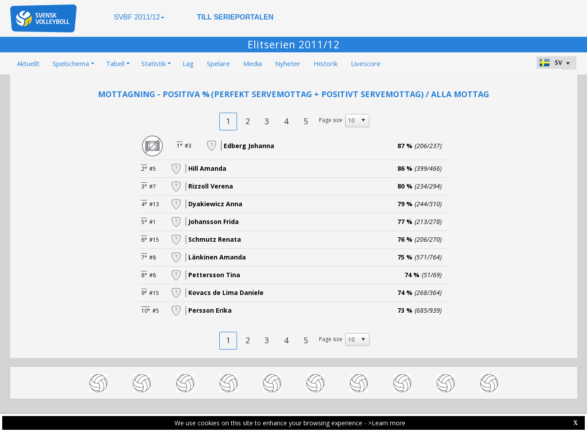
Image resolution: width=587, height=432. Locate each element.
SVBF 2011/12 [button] (139, 17)
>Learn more (386, 423)
